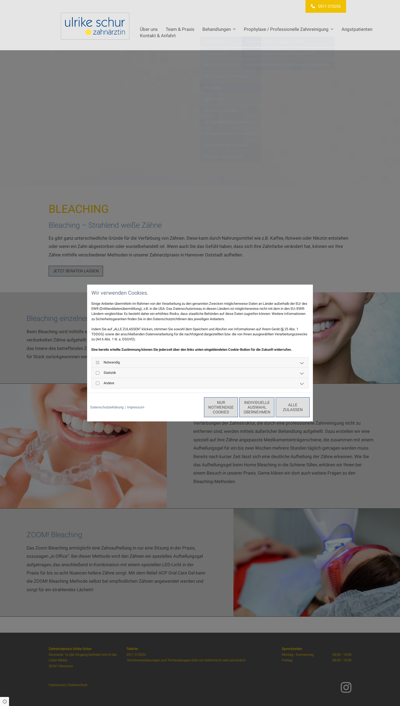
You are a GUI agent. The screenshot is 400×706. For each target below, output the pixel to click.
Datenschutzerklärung (107, 407)
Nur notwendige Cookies (184, 407)
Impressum (135, 407)
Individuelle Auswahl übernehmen (234, 407)
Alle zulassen (285, 407)
